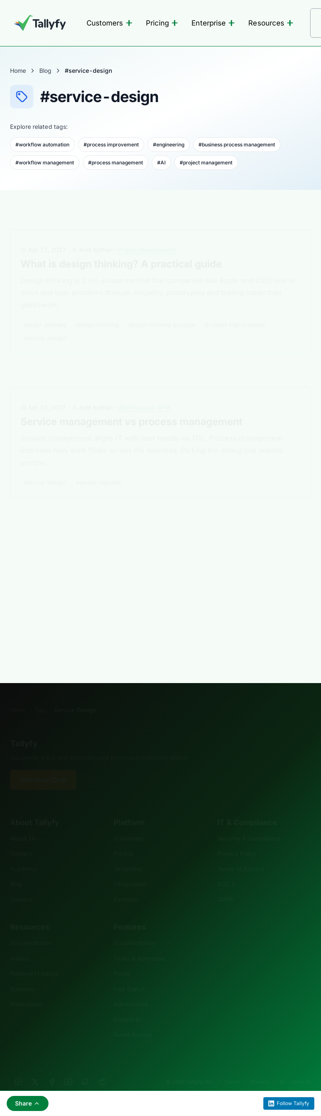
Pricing (162, 23)
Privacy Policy (236, 840)
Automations (131, 991)
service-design (45, 325)
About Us (23, 825)
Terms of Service (240, 856)
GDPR (225, 886)
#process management (115, 162)
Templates (128, 856)
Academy (23, 856)
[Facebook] (51, 1069)
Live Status (129, 976)
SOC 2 (226, 871)
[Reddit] (102, 1069)
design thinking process (162, 311)
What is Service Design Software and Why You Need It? (152, 553)
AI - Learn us (295, 1069)
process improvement (235, 311)
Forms (122, 960)
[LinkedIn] (18, 1069)
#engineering (168, 144)
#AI (161, 162)
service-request (98, 469)
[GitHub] (85, 1069)
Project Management (146, 237)
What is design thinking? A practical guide (121, 251)
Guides (19, 945)
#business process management (237, 144)
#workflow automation (42, 144)
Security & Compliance (248, 825)
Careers (21, 886)
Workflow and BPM (144, 394)
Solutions (22, 976)
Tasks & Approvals (139, 945)
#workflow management (44, 162)
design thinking (97, 311)
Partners (125, 886)
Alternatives (26, 991)
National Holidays (34, 960)
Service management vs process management (131, 409)
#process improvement (111, 144)
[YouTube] (68, 1069)
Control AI (127, 1006)
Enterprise (213, 23)
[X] (35, 1069)
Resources (270, 23)
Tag (40, 697)
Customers (109, 23)
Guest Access (133, 1021)
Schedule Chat (43, 767)
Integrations (130, 871)
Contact (21, 840)
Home (18, 70)
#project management (206, 162)
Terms (231, 1069)
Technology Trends (138, 539)
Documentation (31, 930)
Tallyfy (24, 731)
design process (45, 311)
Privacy (259, 1069)
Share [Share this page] (27, 1103)
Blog (45, 70)
